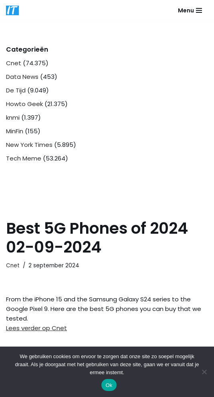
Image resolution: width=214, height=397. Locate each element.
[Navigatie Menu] (190, 10)
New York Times (29, 144)
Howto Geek (24, 104)
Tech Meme (23, 158)
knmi (13, 117)
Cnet (13, 63)
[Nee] (204, 372)
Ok (108, 385)
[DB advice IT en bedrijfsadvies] (12, 10)
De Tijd (16, 90)
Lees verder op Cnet (36, 328)
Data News (22, 76)
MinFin (14, 131)
